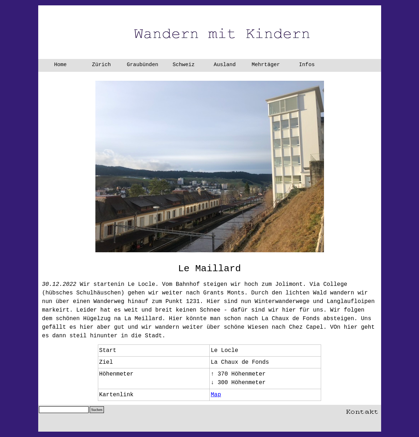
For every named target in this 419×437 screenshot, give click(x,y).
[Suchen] (64, 409)
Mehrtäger (265, 65)
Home (60, 65)
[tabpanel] (209, 269)
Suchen (96, 410)
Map (216, 395)
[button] (362, 410)
